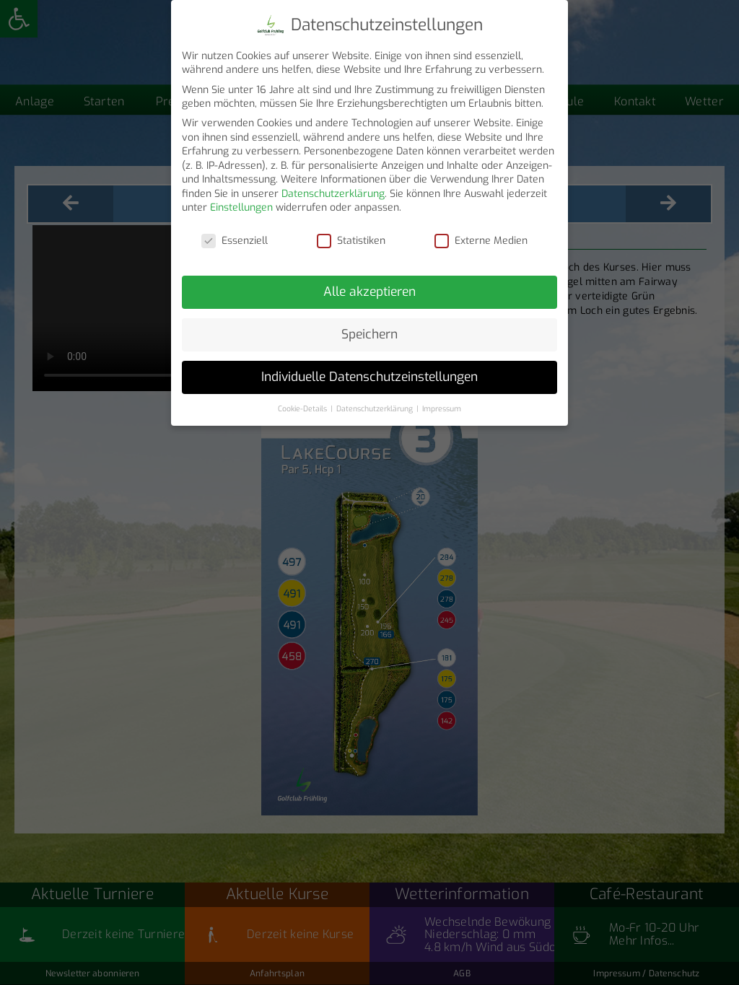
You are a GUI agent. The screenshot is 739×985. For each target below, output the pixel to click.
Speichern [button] (369, 334)
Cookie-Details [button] (303, 408)
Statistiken (351, 241)
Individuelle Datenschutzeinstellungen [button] (369, 376)
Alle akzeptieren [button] (369, 291)
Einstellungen (241, 207)
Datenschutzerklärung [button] (375, 408)
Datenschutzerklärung (333, 194)
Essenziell (234, 241)
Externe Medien (481, 241)
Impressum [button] (441, 408)
